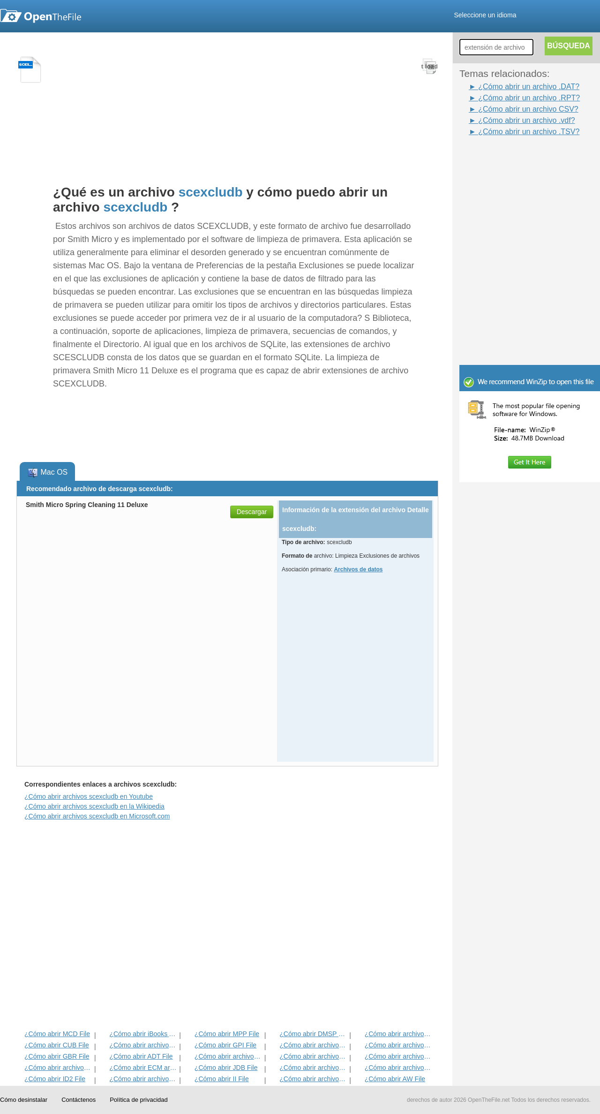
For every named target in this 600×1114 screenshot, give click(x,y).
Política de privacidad (139, 1099)
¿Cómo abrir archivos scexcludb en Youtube (88, 796)
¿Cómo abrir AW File (395, 1079)
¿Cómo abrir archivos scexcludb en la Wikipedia (94, 806)
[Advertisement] (515, 158)
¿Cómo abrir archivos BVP (228, 1056)
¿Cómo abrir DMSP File (313, 1034)
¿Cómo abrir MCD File (57, 1034)
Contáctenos (78, 1099)
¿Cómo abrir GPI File (225, 1045)
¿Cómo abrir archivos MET (143, 1045)
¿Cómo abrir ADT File (140, 1056)
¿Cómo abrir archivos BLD (313, 1067)
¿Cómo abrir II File (222, 1079)
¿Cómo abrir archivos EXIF (58, 1067)
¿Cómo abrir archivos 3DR (313, 1045)
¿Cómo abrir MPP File (227, 1034)
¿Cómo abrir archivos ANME (313, 1056)
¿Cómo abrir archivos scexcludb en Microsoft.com (97, 816)
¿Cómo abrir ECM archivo (143, 1067)
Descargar (252, 511)
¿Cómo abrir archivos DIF (399, 1045)
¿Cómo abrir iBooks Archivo (143, 1034)
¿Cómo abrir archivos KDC (313, 1079)
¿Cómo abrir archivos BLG (399, 1067)
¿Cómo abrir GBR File (56, 1056)
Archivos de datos (358, 569)
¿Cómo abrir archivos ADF (399, 1034)
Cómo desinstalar (23, 1099)
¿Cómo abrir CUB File (56, 1045)
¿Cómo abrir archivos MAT (143, 1079)
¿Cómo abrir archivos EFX (399, 1056)
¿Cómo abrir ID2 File (54, 1079)
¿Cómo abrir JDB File (226, 1067)
